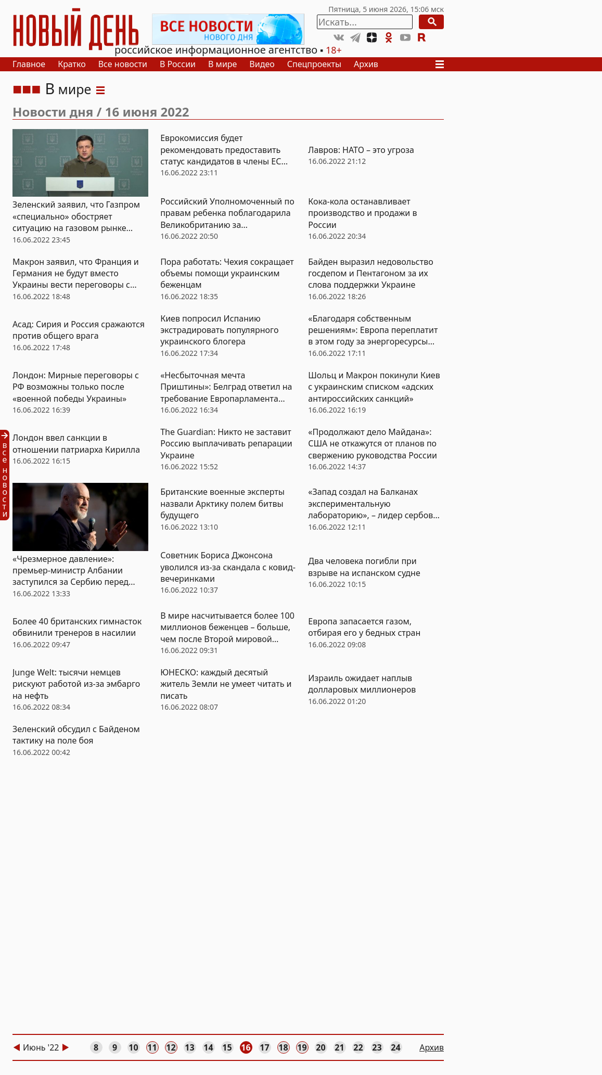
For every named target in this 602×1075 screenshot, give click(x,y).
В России (178, 64)
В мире (222, 64)
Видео (261, 64)
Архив (366, 64)
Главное (28, 64)
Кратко (72, 64)
